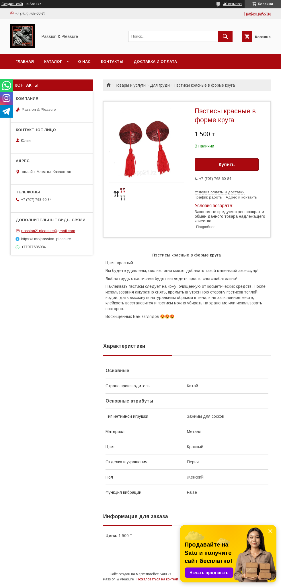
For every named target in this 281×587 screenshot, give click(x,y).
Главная (24, 61)
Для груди (160, 85)
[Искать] (225, 36)
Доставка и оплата (155, 61)
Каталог (53, 61)
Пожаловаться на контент (157, 579)
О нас (84, 61)
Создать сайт (12, 4)
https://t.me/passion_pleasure (46, 239)
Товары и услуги (130, 85)
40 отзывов (232, 4)
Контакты (112, 61)
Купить (227, 164)
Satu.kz (165, 574)
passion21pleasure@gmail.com (48, 231)
